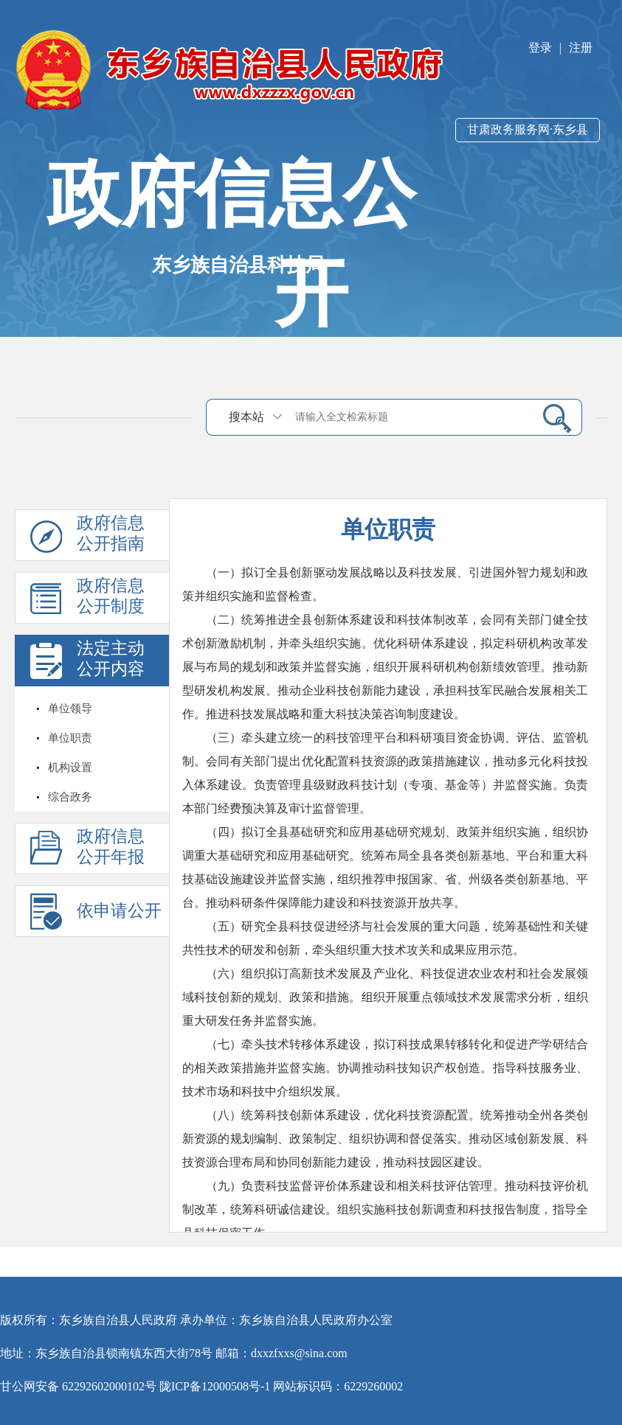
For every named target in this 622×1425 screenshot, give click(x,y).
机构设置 (70, 767)
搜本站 (246, 417)
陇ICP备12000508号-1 (214, 1386)
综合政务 (70, 797)
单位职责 (70, 738)
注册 (580, 47)
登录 (540, 47)
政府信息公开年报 (111, 846)
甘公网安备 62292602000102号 (78, 1386)
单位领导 (70, 708)
